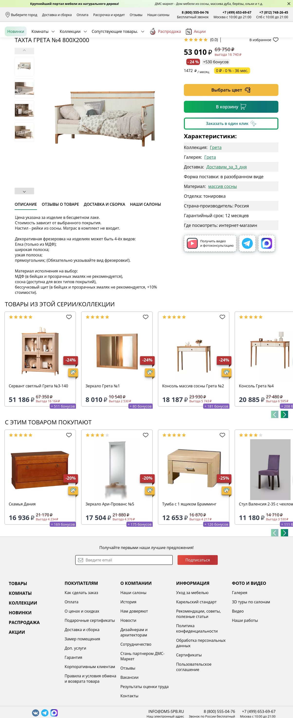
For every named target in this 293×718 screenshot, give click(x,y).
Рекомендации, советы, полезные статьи (198, 651)
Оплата (82, 14)
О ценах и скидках (82, 648)
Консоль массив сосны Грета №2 (193, 423)
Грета (216, 185)
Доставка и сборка (57, 14)
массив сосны (222, 224)
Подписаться (197, 597)
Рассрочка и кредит (109, 14)
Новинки (15, 53)
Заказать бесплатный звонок (266, 53)
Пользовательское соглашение (193, 704)
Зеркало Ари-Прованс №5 (109, 541)
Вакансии (129, 715)
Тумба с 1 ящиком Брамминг (189, 541)
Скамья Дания (22, 541)
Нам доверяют (134, 648)
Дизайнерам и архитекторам (134, 669)
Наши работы (245, 658)
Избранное (259, 36)
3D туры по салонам (251, 639)
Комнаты (39, 53)
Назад (18, 64)
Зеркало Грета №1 (102, 423)
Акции (196, 53)
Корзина (281, 36)
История (128, 639)
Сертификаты (189, 692)
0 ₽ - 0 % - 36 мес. (232, 108)
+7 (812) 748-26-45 (273, 12)
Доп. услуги (75, 685)
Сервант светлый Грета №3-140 (38, 423)
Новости (128, 658)
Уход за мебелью (192, 630)
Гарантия (73, 695)
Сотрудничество (135, 681)
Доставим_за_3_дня (227, 204)
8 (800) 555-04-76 (195, 12)
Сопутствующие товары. (115, 53)
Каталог (67, 36)
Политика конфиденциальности (197, 666)
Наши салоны (158, 14)
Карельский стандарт (196, 639)
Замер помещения (82, 676)
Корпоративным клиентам (90, 704)
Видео (238, 648)
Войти (239, 36)
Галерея (239, 630)
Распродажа (165, 53)
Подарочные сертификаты (90, 658)
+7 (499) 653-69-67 (237, 12)
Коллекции (70, 53)
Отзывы (136, 14)
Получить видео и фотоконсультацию (210, 280)
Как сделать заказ (81, 630)
